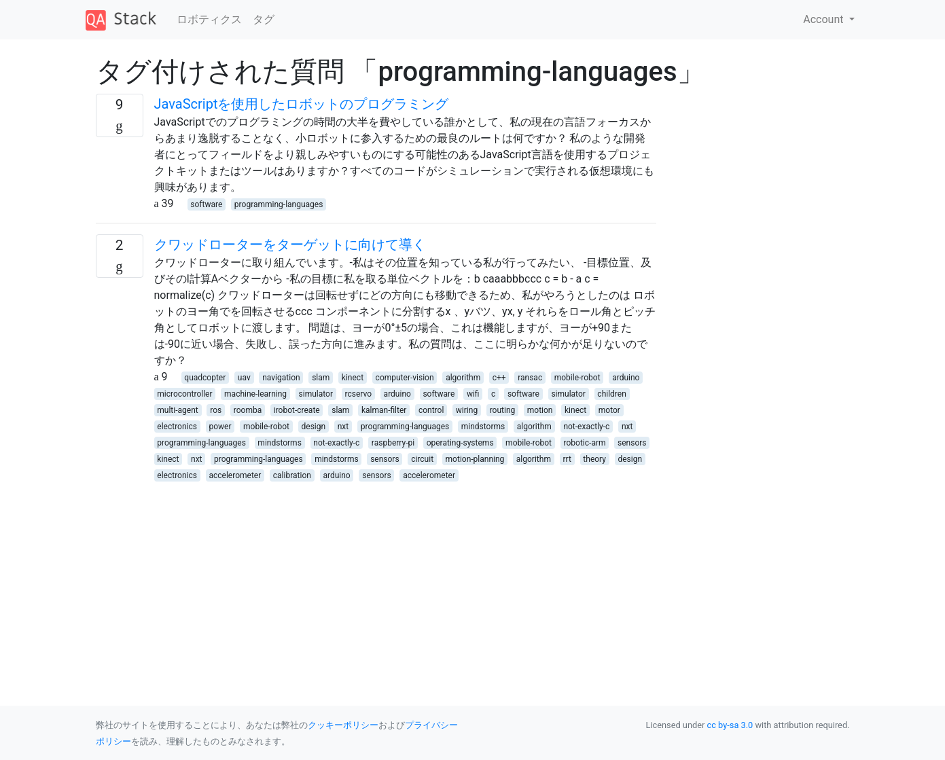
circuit (422, 459)
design (314, 426)
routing (503, 410)
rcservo (358, 394)
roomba (248, 410)
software (206, 204)
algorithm (463, 377)
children (611, 394)
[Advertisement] (376, 578)
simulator (316, 394)
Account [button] (824, 19)
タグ (263, 19)
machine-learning (255, 394)
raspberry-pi (393, 443)
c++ (499, 377)
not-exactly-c (586, 426)
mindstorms (483, 426)
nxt (343, 426)
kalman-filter (383, 410)
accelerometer (235, 475)
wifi (473, 394)
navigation (281, 377)
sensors (632, 443)
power (220, 426)
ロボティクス (209, 19)
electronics (177, 426)
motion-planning (475, 459)
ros (215, 410)
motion (540, 410)
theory (594, 459)
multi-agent (177, 410)
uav (244, 377)
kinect (352, 377)
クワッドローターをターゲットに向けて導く (290, 244)
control (431, 410)
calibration (292, 475)
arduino (625, 377)
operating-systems (460, 443)
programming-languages (278, 204)
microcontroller (184, 394)
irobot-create (297, 410)
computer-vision (405, 377)
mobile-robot (577, 377)
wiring (467, 410)
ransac (530, 377)
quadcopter (205, 377)
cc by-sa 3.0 (730, 725)
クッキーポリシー (343, 725)
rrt (567, 459)
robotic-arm (585, 443)
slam (320, 377)
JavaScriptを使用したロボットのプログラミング (301, 104)
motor (609, 410)
